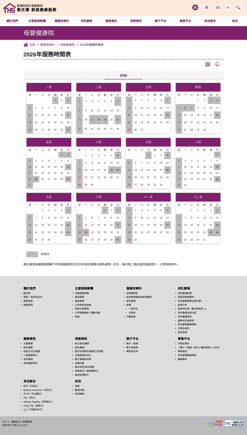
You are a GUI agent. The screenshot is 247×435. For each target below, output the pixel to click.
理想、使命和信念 (32, 297)
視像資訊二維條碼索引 (86, 371)
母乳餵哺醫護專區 (187, 324)
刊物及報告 (183, 328)
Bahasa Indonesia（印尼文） (38, 390)
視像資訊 (136, 21)
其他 (78, 381)
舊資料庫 (79, 390)
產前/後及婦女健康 (84, 367)
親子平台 (160, 21)
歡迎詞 (26, 293)
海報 (77, 386)
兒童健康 (28, 343)
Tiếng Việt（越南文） (34, 405)
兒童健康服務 (82, 293)
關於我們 (12, 21)
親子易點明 (132, 347)
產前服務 (79, 297)
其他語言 (210, 21)
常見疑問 (28, 359)
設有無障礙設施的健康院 (139, 297)
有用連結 (79, 393)
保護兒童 (79, 363)
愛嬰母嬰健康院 (186, 297)
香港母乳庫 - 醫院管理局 (192, 308)
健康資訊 (111, 21)
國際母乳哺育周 (186, 320)
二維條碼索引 (30, 355)
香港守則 (182, 305)
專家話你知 (132, 351)
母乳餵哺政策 (185, 293)
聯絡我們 (28, 305)
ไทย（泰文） (30, 397)
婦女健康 (28, 347)
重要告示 (16, 421)
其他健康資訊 (30, 363)
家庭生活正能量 (31, 351)
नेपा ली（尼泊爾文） (33, 393)
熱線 (77, 316)
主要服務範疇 (37, 21)
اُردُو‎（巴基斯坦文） (33, 409)
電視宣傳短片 (82, 375)
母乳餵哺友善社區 (187, 312)
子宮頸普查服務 (83, 305)
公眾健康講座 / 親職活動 (87, 312)
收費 (128, 305)
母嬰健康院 (67, 44)
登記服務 (131, 301)
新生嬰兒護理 (82, 343)
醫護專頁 (182, 359)
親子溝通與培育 (83, 359)
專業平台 (185, 21)
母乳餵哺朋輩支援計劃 (189, 301)
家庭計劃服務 (82, 308)
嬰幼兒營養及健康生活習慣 (89, 351)
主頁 (32, 44)
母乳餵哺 (86, 21)
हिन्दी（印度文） (31, 386)
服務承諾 (28, 301)
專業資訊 (182, 351)
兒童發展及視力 (83, 355)
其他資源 (182, 332)
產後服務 (79, 301)
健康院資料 (61, 21)
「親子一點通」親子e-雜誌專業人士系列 (199, 347)
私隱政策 (27, 421)
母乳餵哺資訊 (185, 316)
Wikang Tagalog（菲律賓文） (38, 401)
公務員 (131, 312)
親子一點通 (132, 343)
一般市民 (133, 308)
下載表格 (131, 316)
